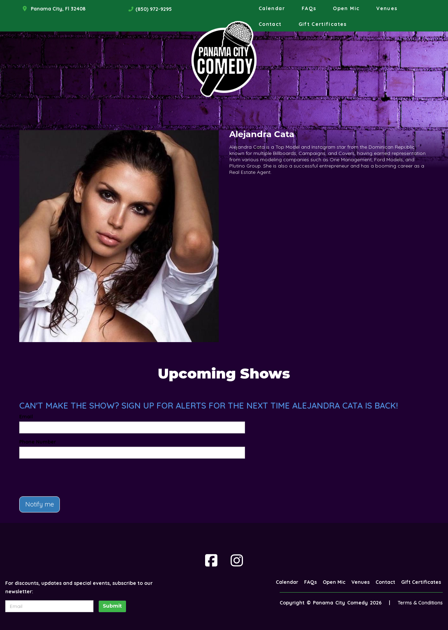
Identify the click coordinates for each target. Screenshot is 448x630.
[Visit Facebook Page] (211, 560)
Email (26, 416)
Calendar (272, 8)
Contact (270, 24)
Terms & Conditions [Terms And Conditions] (420, 603)
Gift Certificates (323, 24)
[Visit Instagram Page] (237, 560)
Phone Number (37, 442)
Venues (386, 8)
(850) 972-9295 (153, 9)
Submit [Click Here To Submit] (112, 606)
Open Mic (346, 8)
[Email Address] (49, 606)
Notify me (39, 504)
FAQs (309, 8)
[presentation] (72, 477)
